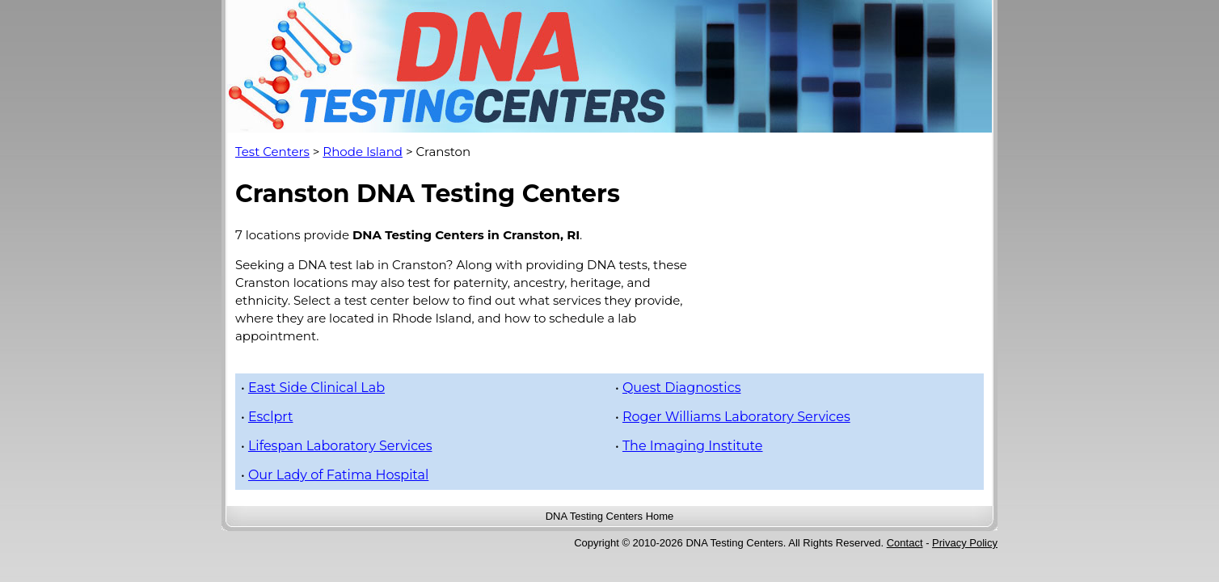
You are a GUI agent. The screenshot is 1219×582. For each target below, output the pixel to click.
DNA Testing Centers (594, 516)
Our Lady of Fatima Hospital (338, 475)
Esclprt (270, 416)
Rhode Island (363, 151)
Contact (905, 543)
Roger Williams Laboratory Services (736, 416)
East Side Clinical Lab (316, 387)
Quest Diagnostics (681, 387)
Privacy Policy (965, 543)
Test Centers (272, 151)
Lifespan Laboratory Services (340, 445)
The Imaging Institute (692, 445)
